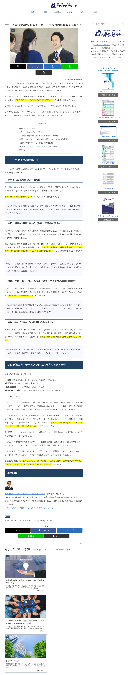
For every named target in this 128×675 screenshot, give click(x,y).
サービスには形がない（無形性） (33, 126)
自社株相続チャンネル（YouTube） (18, 648)
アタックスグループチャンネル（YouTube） (21, 645)
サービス (18, 514)
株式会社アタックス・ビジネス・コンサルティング (26, 487)
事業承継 (68, 668)
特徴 (42, 514)
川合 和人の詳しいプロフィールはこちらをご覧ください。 (29, 502)
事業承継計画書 (108, 163)
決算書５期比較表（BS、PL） (108, 117)
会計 (61, 668)
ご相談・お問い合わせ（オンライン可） (107, 658)
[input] (108, 24)
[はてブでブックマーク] (43, 66)
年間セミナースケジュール (108, 216)
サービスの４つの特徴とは (29, 122)
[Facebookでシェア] (30, 66)
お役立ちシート (97, 668)
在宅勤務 (26, 514)
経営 (7, 510)
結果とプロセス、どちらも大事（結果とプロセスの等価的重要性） (45, 133)
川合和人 (35, 514)
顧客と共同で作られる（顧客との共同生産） (37, 137)
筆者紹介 (23, 143)
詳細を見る (108, 220)
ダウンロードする (108, 95)
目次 (41, 118)
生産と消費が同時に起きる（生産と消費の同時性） (40, 130)
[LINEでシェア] (57, 66)
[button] (70, 66)
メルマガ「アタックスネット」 (17, 650)
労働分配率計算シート (108, 136)
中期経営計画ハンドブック (108, 91)
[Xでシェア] (17, 66)
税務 (83, 668)
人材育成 (76, 668)
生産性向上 (49, 514)
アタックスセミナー (13, 642)
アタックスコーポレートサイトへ (115, 668)
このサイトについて (46, 668)
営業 (88, 668)
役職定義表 (108, 188)
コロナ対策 (9, 514)
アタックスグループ (103, 45)
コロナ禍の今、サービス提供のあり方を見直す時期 (38, 140)
